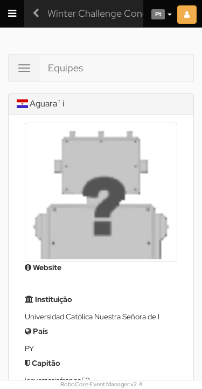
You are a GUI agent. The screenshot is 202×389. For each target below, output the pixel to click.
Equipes (65, 68)
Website (43, 267)
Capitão (42, 363)
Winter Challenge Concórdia (108, 13)
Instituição (48, 299)
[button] (157, 13)
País (36, 331)
